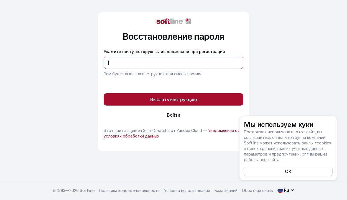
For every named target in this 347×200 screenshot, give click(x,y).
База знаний (226, 190)
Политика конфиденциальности (129, 190)
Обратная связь (257, 190)
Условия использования (187, 190)
